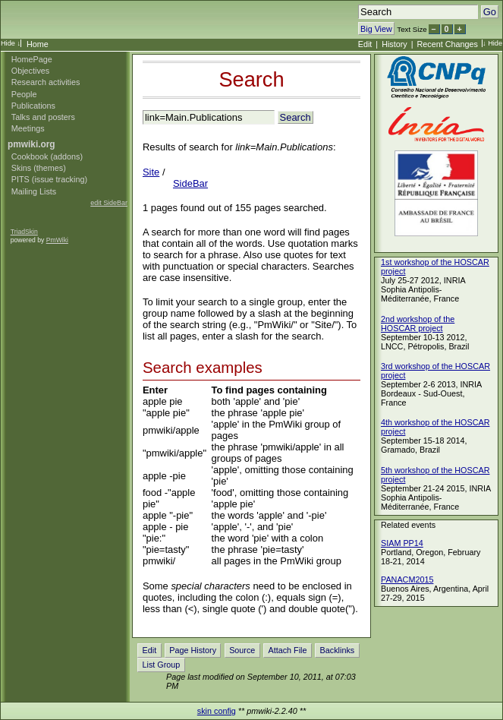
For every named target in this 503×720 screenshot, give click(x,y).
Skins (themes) (38, 167)
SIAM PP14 (402, 543)
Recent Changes (447, 44)
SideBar (190, 183)
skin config (216, 710)
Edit (365, 44)
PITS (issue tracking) (49, 179)
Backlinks (337, 650)
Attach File (287, 650)
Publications (33, 105)
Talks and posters (43, 117)
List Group (162, 664)
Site (151, 172)
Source (242, 650)
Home (38, 44)
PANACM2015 (407, 579)
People (24, 94)
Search (251, 79)
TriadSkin (24, 231)
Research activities (45, 82)
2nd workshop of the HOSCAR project (417, 323)
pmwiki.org (31, 144)
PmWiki (57, 240)
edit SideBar (108, 203)
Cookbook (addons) (47, 156)
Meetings (28, 128)
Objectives (30, 70)
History (394, 44)
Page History (192, 650)
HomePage (31, 59)
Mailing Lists (33, 191)
